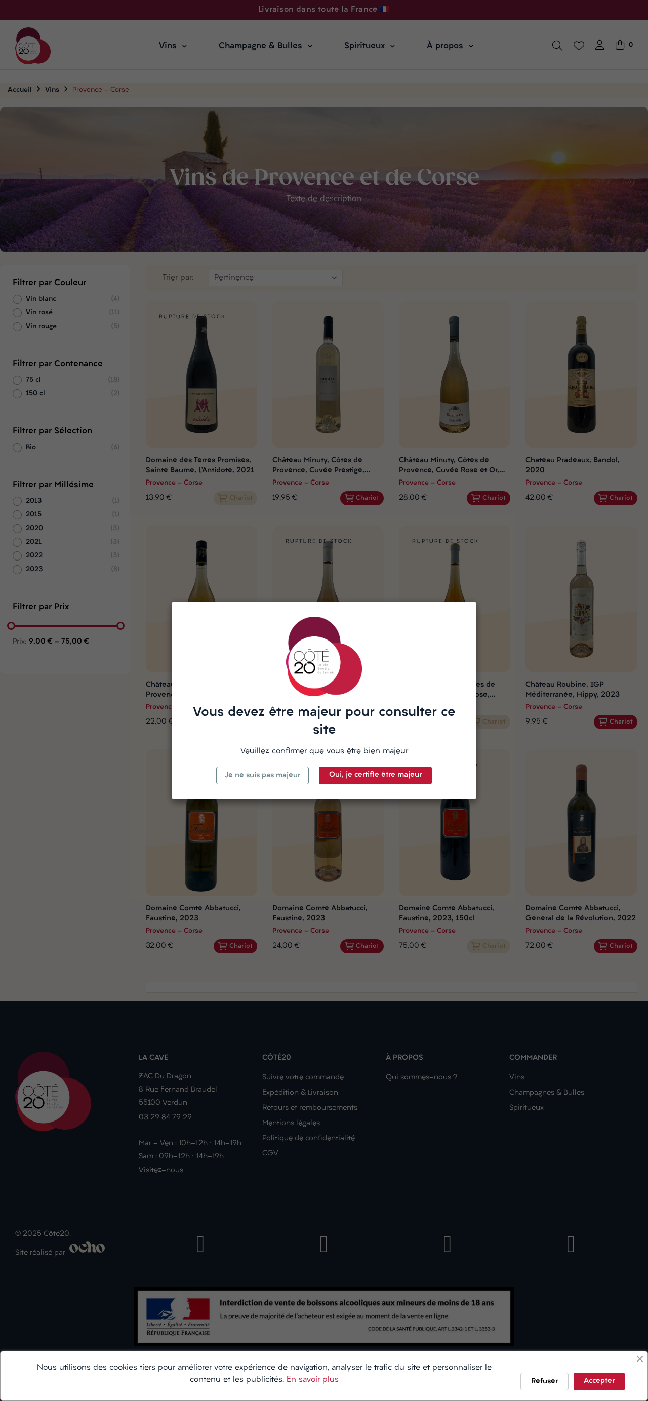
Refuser (544, 1381)
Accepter (599, 1381)
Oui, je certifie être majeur (375, 775)
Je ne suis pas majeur (262, 775)
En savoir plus (313, 1380)
